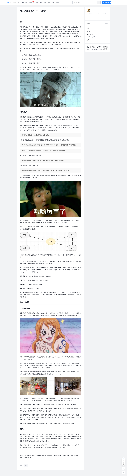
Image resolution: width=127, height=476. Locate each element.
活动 (49, 2)
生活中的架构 (91, 37)
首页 (19, 2)
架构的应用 (90, 34)
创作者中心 (106, 2)
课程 (41, 2)
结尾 (88, 40)
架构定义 (89, 31)
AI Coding (24, 2)
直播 (45, 2)
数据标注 (31, 2)
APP (53, 2)
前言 (88, 28)
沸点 (37, 2)
